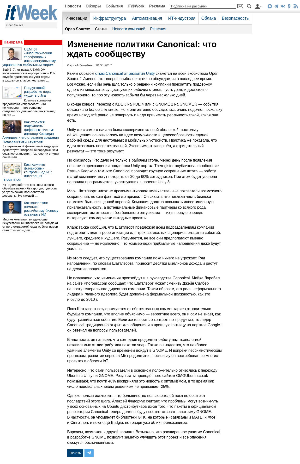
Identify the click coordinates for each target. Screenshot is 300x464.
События (114, 6)
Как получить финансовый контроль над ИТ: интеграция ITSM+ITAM (27, 172)
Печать (75, 453)
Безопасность (235, 18)
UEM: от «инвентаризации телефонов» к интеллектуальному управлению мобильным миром (29, 57)
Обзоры (93, 6)
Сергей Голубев (80, 65)
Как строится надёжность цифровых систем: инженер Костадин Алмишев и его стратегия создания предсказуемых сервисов (30, 131)
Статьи (101, 29)
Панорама (13, 42)
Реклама (157, 6)
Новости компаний (128, 29)
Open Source (15, 25)
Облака (208, 18)
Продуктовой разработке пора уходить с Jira (37, 91)
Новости (73, 6)
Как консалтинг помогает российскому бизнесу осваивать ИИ (41, 208)
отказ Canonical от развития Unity (125, 73)
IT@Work (136, 6)
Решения (158, 29)
